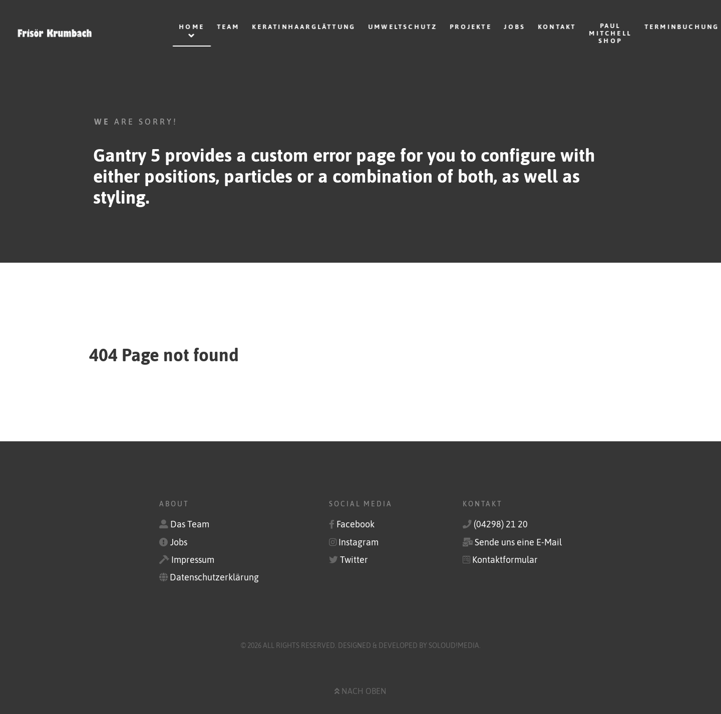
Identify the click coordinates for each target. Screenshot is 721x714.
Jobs (178, 542)
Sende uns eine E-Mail (518, 542)
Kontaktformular (505, 560)
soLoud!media (454, 645)
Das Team (189, 524)
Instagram (358, 542)
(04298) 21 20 (501, 524)
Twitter (354, 560)
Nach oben (360, 690)
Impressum (192, 560)
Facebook (355, 524)
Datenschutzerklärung (214, 577)
